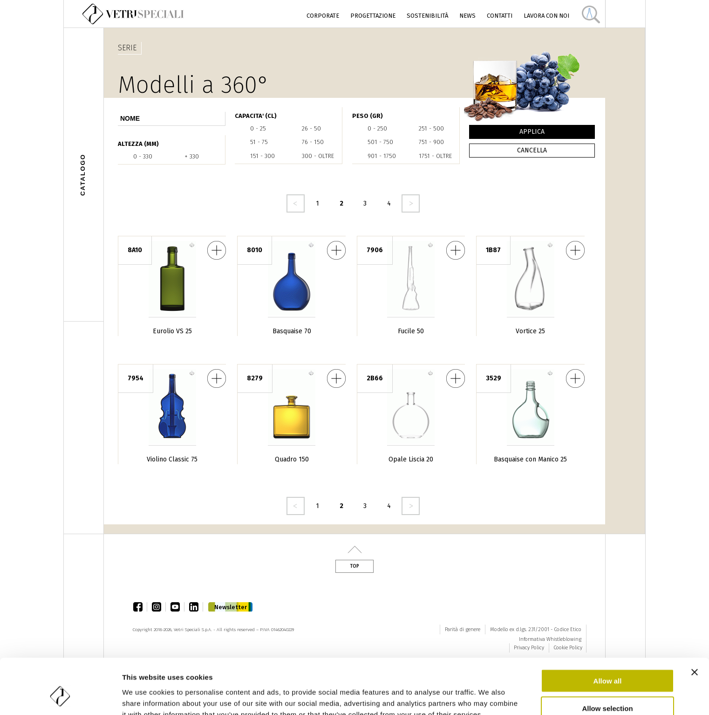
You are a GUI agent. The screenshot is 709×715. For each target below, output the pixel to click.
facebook (140, 607)
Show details (489, 697)
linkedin (196, 607)
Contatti (499, 15)
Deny (607, 688)
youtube (177, 607)
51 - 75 (259, 141)
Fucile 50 (411, 331)
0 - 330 (142, 156)
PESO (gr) (367, 115)
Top (354, 566)
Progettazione (372, 15)
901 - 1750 (382, 155)
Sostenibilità (427, 15)
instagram (159, 607)
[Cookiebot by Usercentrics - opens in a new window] (60, 697)
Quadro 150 (292, 459)
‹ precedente (295, 203)
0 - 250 (377, 128)
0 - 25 (258, 128)
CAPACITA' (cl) (256, 115)
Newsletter (230, 607)
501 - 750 (380, 141)
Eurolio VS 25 (172, 331)
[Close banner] (694, 624)
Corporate (323, 15)
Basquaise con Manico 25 (530, 459)
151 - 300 (262, 155)
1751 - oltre (435, 155)
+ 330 (191, 156)
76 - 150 (313, 141)
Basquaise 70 (292, 331)
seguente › (411, 203)
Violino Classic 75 (172, 459)
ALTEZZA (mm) (138, 143)
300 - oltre (318, 155)
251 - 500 (431, 128)
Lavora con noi (546, 15)
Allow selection (607, 661)
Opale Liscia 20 (411, 459)
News (467, 15)
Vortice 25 (530, 331)
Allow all (607, 633)
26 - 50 (311, 128)
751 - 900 (431, 141)
